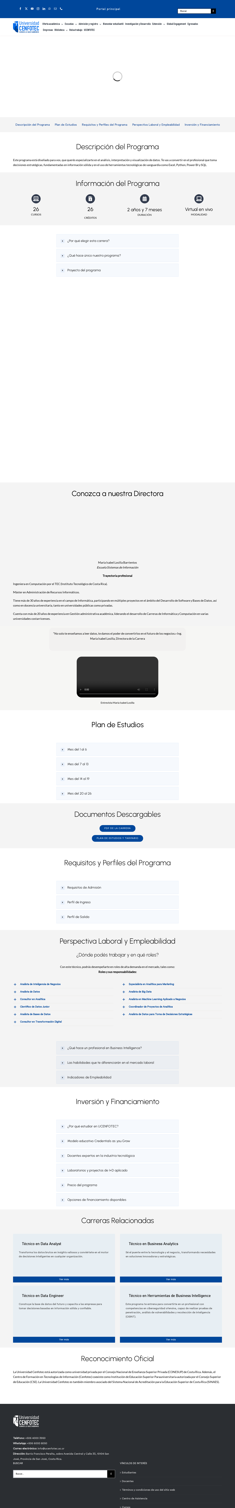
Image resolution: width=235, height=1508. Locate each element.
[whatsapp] (49, 8)
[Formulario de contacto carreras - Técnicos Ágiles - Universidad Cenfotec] (116, 383)
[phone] (61, 8)
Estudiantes (129, 1472)
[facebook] (20, 8)
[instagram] (38, 8)
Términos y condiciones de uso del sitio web (148, 1489)
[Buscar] (194, 11)
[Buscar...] (60, 1473)
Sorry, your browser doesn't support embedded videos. (117, 677)
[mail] (55, 8)
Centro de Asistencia (134, 1498)
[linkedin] (44, 8)
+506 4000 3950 (35, 1437)
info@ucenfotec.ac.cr (51, 1448)
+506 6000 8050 (36, 1443)
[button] (117, 240)
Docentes (127, 1480)
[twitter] (26, 8)
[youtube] (32, 8)
